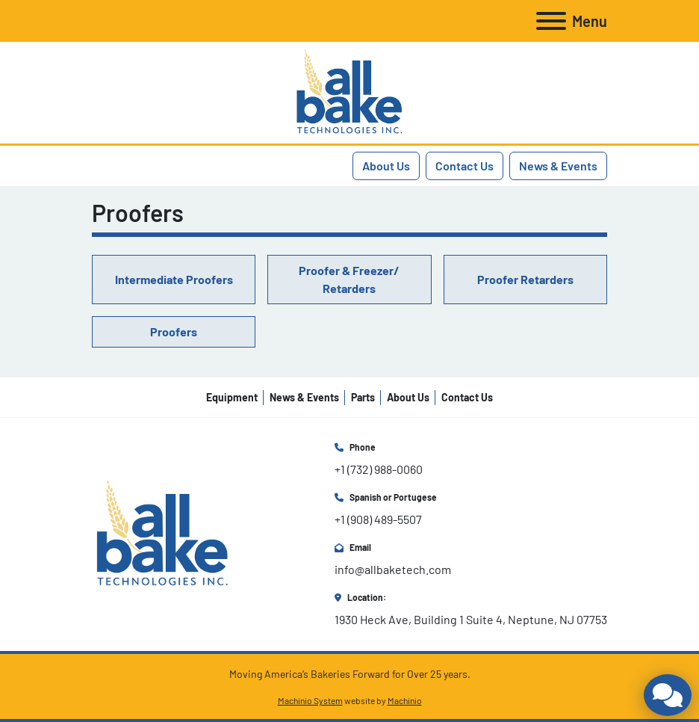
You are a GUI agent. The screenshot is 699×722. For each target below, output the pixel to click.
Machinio (405, 700)
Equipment (232, 397)
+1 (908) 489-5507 (378, 519)
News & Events (558, 165)
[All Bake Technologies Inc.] (162, 532)
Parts (363, 397)
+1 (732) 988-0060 (379, 469)
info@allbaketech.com (393, 569)
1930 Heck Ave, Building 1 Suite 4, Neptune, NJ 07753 (471, 619)
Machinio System (310, 700)
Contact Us (464, 165)
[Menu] (551, 21)
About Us (386, 165)
